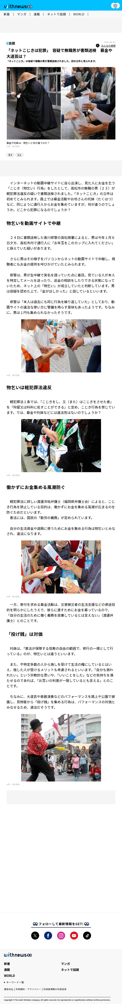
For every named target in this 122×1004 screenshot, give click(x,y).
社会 (19, 154)
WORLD (78, 14)
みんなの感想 (105, 46)
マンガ (22, 14)
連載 (37, 14)
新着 (7, 14)
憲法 (10, 154)
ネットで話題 (56, 14)
